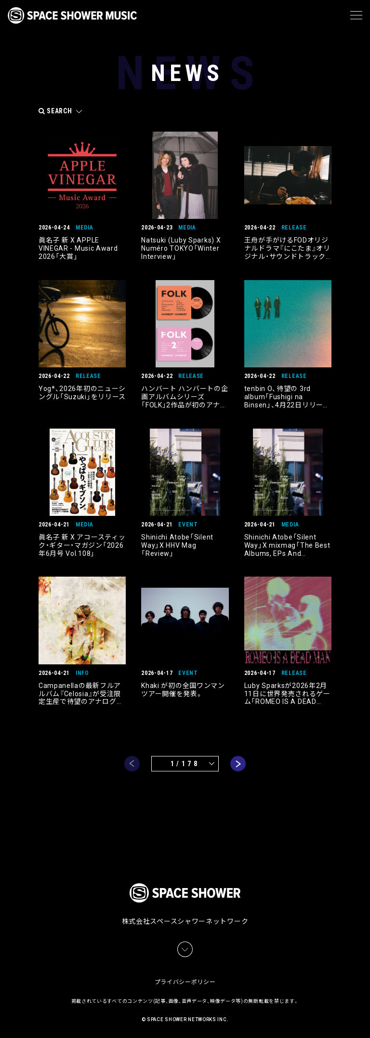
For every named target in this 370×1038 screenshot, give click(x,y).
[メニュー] (356, 15)
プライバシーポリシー (185, 980)
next (238, 763)
